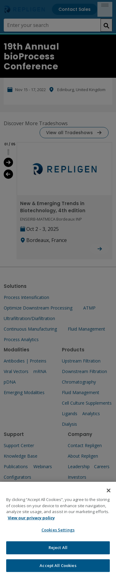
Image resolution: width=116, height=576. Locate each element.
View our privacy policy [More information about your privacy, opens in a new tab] (31, 522)
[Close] (108, 495)
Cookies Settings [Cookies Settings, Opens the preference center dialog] (58, 534)
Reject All (58, 552)
